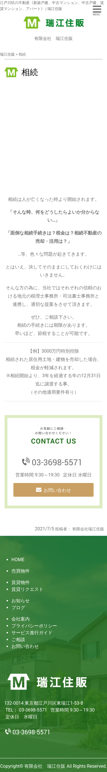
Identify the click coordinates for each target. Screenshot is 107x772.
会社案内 (20, 619)
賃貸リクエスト (27, 589)
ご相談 (18, 639)
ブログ (18, 607)
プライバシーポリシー (34, 625)
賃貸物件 (20, 582)
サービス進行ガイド (32, 632)
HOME (17, 559)
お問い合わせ (57, 490)
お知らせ (20, 600)
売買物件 (20, 571)
